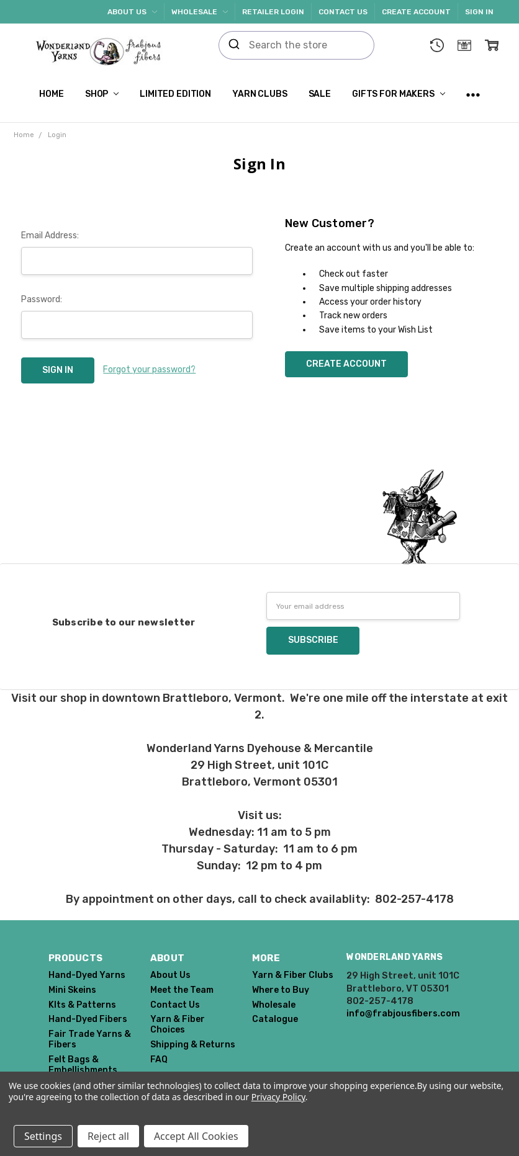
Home (51, 94)
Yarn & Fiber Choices (177, 1024)
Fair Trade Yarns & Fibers (89, 1039)
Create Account (416, 11)
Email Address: (50, 235)
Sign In (479, 11)
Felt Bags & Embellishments (82, 1064)
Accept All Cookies (196, 1136)
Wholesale (199, 11)
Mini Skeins (72, 990)
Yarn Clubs (259, 94)
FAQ (159, 1059)
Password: (41, 299)
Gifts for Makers (398, 94)
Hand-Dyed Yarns (86, 975)
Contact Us (343, 11)
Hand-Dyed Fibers (87, 1019)
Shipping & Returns (192, 1044)
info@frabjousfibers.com (403, 1013)
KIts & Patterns (82, 1005)
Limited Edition (175, 94)
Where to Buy (280, 990)
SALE (320, 94)
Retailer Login (273, 11)
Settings (43, 1136)
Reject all (108, 1136)
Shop (102, 94)
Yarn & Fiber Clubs (292, 975)
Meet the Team (182, 990)
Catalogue (275, 1019)
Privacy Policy (278, 1097)
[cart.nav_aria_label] (491, 45)
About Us (132, 11)
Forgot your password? (149, 369)
